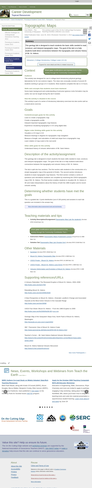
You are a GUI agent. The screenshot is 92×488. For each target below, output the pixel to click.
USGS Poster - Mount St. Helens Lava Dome (46, 265)
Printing (14, 472)
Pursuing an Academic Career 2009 (12, 72)
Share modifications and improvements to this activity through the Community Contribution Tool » (63, 71)
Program (9, 64)
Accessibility (15, 469)
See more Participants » (77, 353)
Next (86, 392)
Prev (5, 392)
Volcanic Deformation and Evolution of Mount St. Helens (50, 269)
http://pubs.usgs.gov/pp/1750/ (35, 285)
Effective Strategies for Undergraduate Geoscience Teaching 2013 (12, 36)
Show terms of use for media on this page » (44, 478)
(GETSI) (30, 393)
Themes (4, 7)
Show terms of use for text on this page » (43, 475)
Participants (49, 19)
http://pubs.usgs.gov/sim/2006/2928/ (38, 293)
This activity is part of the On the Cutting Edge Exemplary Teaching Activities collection (61, 31)
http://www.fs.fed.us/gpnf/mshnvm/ (37, 348)
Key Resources (12, 7)
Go (88, 15)
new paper (35, 391)
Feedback (14, 477)
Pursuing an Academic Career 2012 (12, 49)
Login (77, 1)
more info (55, 311)
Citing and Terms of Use (40, 466)
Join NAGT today (52, 448)
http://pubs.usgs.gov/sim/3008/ (35, 303)
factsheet (33, 252)
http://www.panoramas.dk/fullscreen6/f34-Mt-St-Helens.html (46, 330)
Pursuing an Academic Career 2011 (12, 54)
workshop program (39, 446)
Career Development (17, 19)
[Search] (78, 15)
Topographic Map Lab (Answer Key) (53, 242)
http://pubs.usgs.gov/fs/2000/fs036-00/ (38, 311)
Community (32, 7)
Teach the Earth (4, 19)
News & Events (23, 7)
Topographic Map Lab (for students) (68, 219)
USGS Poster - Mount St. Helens (42, 260)
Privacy (14, 475)
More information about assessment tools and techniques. (45, 206)
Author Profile (85, 31)
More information (36, 481)
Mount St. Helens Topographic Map (42, 256)
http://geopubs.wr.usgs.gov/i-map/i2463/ (39, 322)
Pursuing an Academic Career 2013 (12, 43)
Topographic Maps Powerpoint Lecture (58, 237)
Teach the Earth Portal (8, 26)
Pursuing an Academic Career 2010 (34, 19)
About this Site (16, 466)
